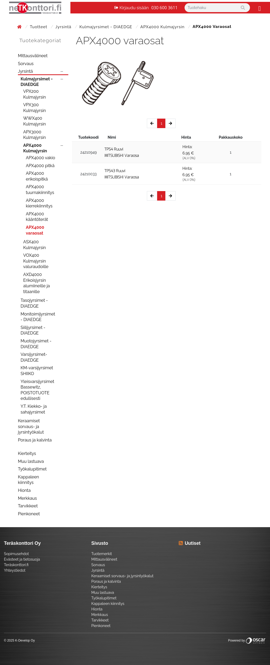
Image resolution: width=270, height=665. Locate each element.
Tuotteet (39, 27)
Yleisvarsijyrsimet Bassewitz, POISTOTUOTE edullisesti (37, 390)
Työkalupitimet (32, 469)
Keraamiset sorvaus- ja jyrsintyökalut (31, 426)
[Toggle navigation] (259, 7)
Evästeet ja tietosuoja (22, 559)
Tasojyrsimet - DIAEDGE (34, 303)
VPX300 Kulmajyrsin (34, 107)
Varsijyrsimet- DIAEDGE (34, 357)
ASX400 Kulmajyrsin (34, 244)
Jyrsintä (64, 27)
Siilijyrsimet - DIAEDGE (33, 330)
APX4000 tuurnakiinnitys (40, 189)
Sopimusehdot (16, 554)
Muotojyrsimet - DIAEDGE (36, 343)
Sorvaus (25, 63)
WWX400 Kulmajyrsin (34, 121)
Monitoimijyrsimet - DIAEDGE (38, 317)
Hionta (24, 490)
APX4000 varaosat (35, 230)
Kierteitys (27, 453)
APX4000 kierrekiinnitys (39, 203)
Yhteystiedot (15, 570)
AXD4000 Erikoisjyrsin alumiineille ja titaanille (36, 283)
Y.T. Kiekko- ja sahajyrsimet (34, 409)
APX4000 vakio (40, 157)
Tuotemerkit (101, 554)
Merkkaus (27, 498)
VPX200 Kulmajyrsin (34, 94)
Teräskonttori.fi (16, 565)
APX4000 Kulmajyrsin (163, 27)
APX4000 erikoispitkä (37, 176)
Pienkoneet (29, 513)
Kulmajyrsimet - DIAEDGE (106, 27)
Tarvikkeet (28, 505)
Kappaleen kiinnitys (28, 479)
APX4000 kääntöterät (37, 216)
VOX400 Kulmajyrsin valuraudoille (36, 261)
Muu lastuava (31, 461)
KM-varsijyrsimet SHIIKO (37, 370)
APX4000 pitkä (40, 165)
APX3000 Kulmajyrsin (34, 134)
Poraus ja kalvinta (35, 440)
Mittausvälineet (32, 55)
